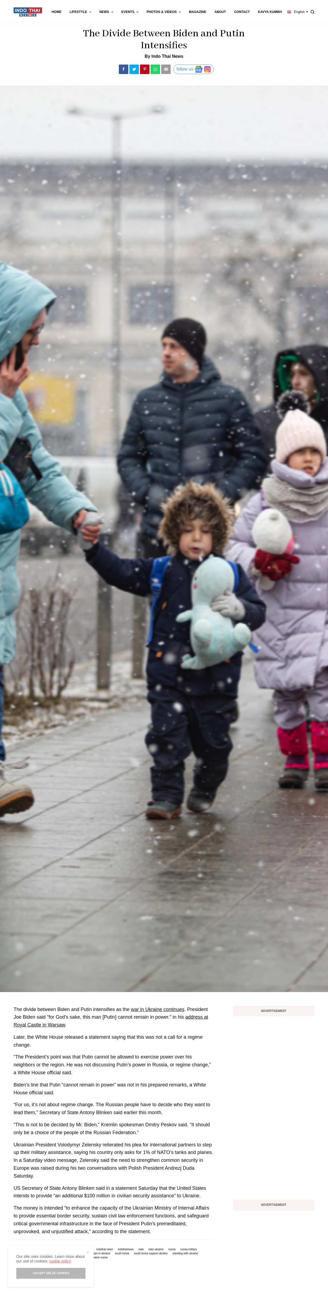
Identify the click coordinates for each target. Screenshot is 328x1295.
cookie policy (60, 1261)
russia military (188, 1249)
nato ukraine (155, 1249)
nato (141, 1249)
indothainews (125, 1249)
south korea (122, 1253)
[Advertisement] (273, 1106)
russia (172, 1249)
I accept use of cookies (51, 1273)
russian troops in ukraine (95, 1253)
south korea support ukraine (151, 1253)
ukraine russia (99, 1257)
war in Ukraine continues (157, 1009)
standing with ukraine (185, 1253)
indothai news (104, 1249)
